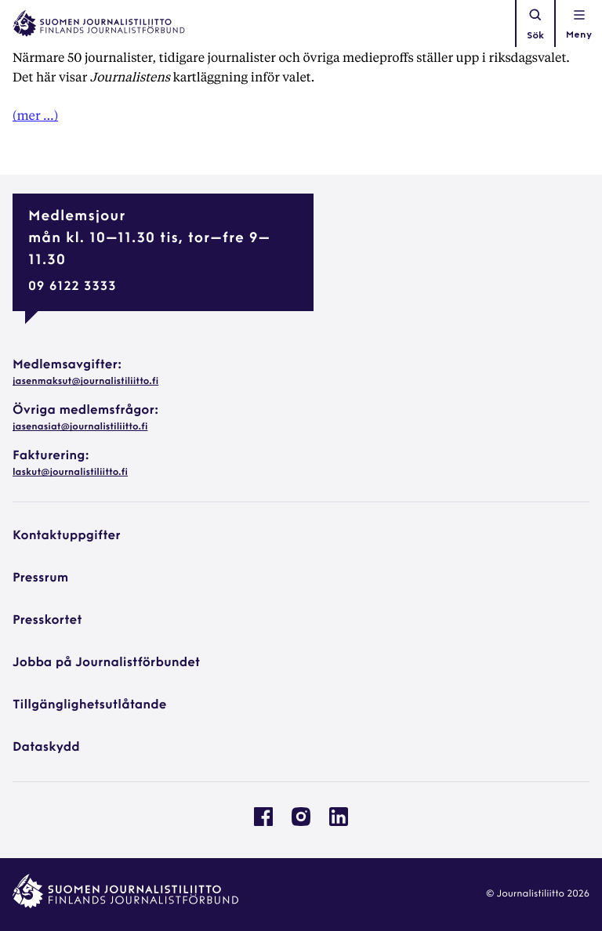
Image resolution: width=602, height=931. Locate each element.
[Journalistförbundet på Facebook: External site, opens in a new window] (263, 823)
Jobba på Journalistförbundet (106, 663)
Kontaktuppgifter (67, 536)
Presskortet (47, 620)
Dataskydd (46, 747)
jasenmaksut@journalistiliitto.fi (85, 381)
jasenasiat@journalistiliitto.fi (80, 427)
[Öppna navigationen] (579, 24)
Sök (535, 24)
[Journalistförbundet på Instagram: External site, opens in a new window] (301, 823)
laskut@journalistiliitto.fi (70, 472)
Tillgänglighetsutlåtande (90, 705)
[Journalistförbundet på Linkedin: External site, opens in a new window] (338, 823)
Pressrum (40, 578)
